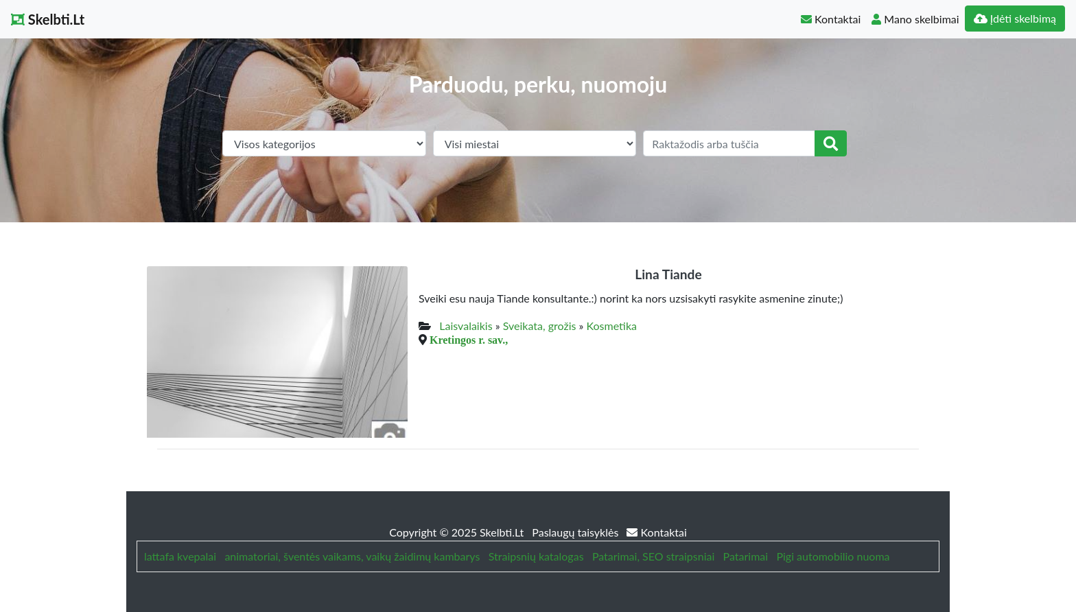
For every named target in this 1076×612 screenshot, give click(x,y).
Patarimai (746, 556)
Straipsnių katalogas (536, 556)
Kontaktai (831, 18)
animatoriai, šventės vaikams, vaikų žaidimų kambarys (352, 556)
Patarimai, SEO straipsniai (653, 556)
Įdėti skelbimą (1015, 18)
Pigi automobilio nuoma (832, 556)
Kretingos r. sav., (469, 339)
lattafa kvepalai (180, 556)
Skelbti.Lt (47, 19)
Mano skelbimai (915, 18)
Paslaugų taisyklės (576, 532)
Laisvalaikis (465, 325)
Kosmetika (611, 325)
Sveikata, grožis (539, 325)
